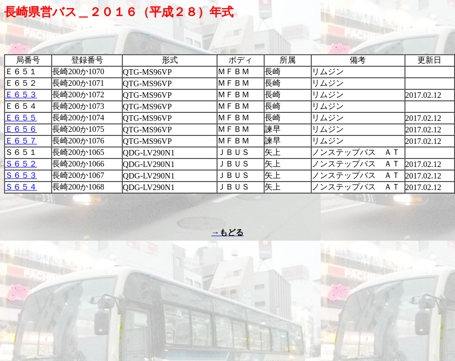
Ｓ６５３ (21, 175)
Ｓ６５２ (21, 163)
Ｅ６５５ (21, 117)
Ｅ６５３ (21, 94)
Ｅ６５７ (21, 140)
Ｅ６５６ (21, 129)
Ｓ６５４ (21, 187)
